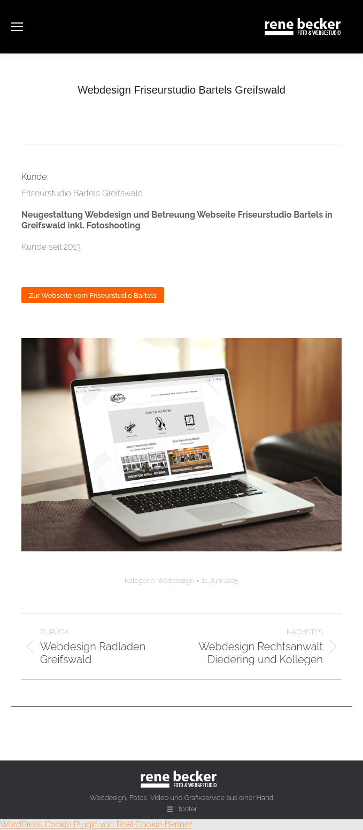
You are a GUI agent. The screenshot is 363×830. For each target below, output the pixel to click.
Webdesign (176, 581)
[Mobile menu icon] (17, 26)
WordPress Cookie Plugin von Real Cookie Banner (96, 824)
